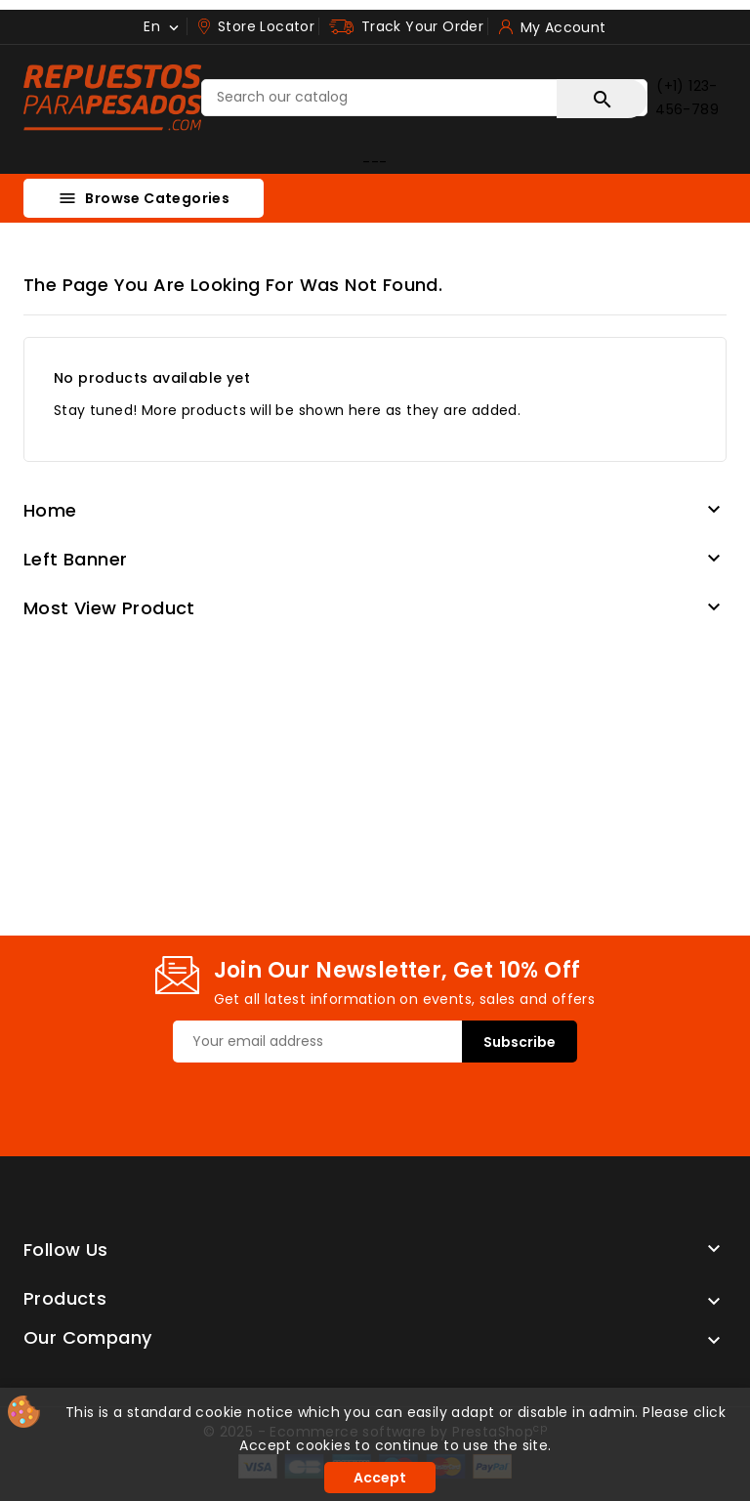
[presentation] (321, 1101)
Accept (380, 1477)
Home (50, 510)
